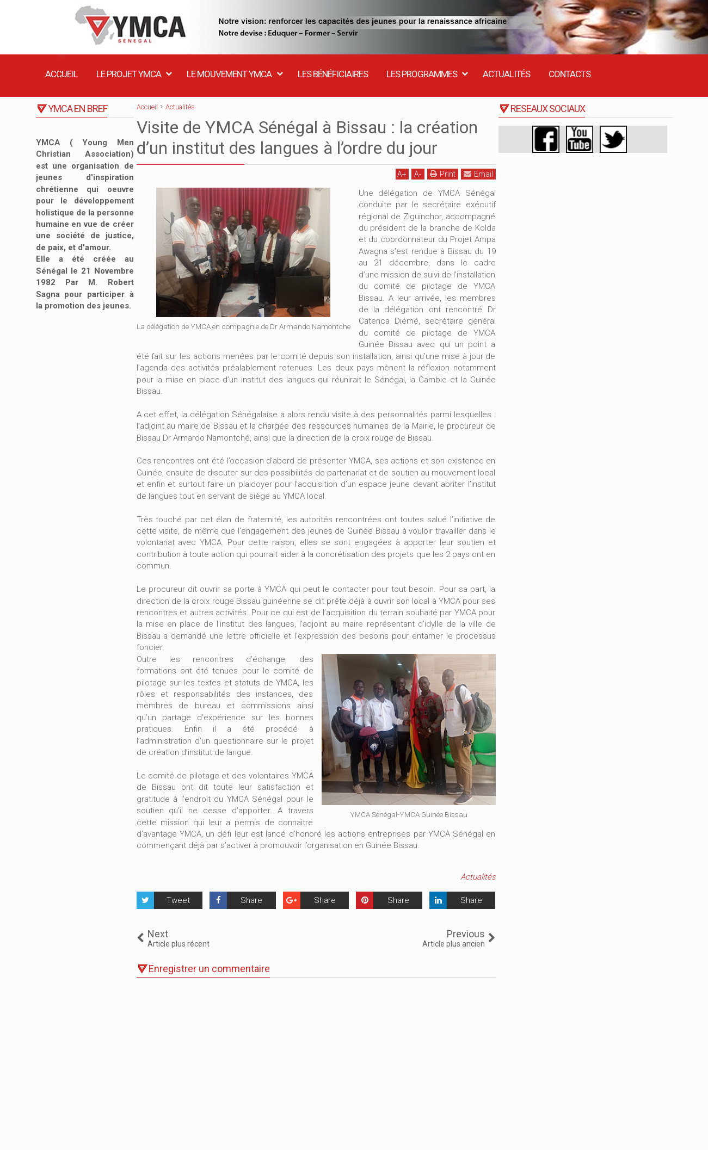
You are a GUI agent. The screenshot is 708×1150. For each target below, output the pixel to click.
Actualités (506, 74)
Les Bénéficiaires (333, 74)
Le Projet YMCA (128, 74)
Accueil (61, 74)
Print (442, 174)
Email (478, 174)
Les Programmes (421, 74)
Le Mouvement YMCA (229, 74)
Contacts (569, 74)
